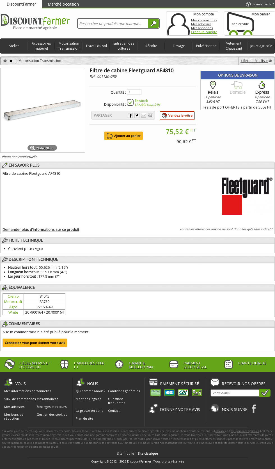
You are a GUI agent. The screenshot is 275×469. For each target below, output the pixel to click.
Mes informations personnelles (27, 391)
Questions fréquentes (116, 401)
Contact (114, 410)
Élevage (179, 45)
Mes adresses (201, 24)
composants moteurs (48, 443)
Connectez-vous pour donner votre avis (35, 343)
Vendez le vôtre (180, 115)
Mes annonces (202, 28)
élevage (220, 431)
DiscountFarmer (21, 4)
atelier (88, 439)
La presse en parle (90, 410)
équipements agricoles (245, 431)
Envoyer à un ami (143, 115)
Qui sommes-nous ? (90, 391)
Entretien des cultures (123, 46)
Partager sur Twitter (136, 115)
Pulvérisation (206, 45)
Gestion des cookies (51, 415)
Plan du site (84, 418)
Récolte (151, 45)
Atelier (14, 45)
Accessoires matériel (41, 46)
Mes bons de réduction (13, 416)
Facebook (254, 408)
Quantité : (118, 92)
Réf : (93, 76)
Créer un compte (204, 32)
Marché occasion (63, 4)
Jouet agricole (261, 45)
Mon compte (178, 23)
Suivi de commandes (20, 399)
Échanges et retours (51, 407)
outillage (122, 439)
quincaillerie (103, 439)
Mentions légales (88, 399)
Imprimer (150, 115)
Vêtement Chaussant (234, 46)
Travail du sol (96, 45)
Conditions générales (124, 391)
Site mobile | (137, 453)
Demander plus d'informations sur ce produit (41, 229)
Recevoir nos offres (243, 383)
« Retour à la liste (254, 60)
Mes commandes (204, 20)
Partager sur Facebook (130, 115)
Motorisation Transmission (68, 46)
